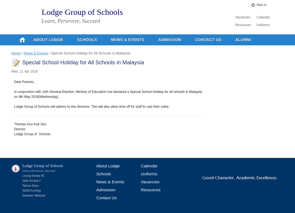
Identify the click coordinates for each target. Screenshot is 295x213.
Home (16, 53)
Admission (169, 39)
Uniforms (263, 25)
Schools (87, 39)
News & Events (127, 39)
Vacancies (242, 17)
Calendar (263, 17)
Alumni (243, 39)
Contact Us (208, 39)
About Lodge (48, 39)
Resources (243, 25)
